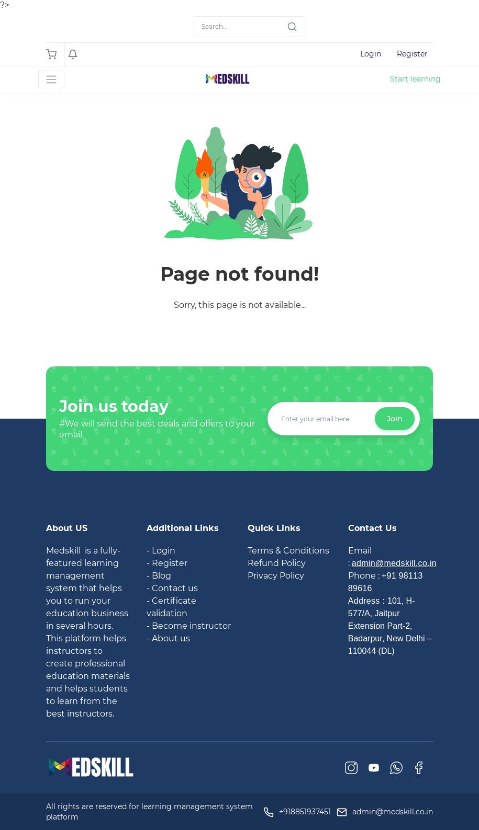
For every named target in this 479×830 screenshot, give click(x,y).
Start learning (415, 79)
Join (395, 418)
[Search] (249, 26)
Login (370, 54)
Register (412, 54)
